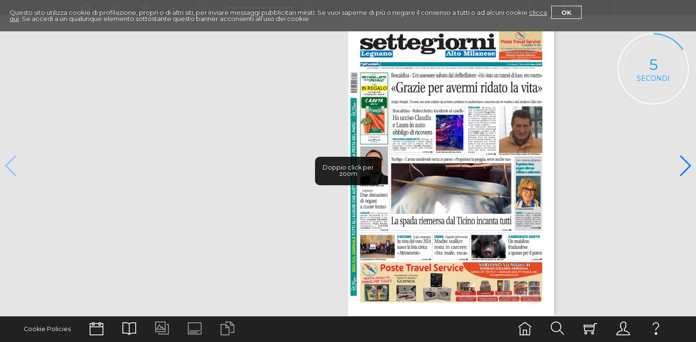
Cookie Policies (47, 328)
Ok (566, 12)
